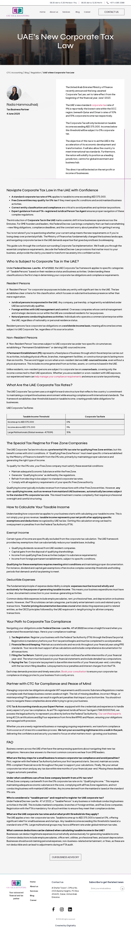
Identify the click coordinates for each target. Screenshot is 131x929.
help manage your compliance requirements (58, 376)
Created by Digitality (65, 925)
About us (54, 12)
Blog (78, 12)
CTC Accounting (15, 72)
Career (87, 12)
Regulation (36, 72)
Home (42, 12)
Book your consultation (73, 671)
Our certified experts (109, 713)
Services (66, 12)
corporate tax (98, 105)
